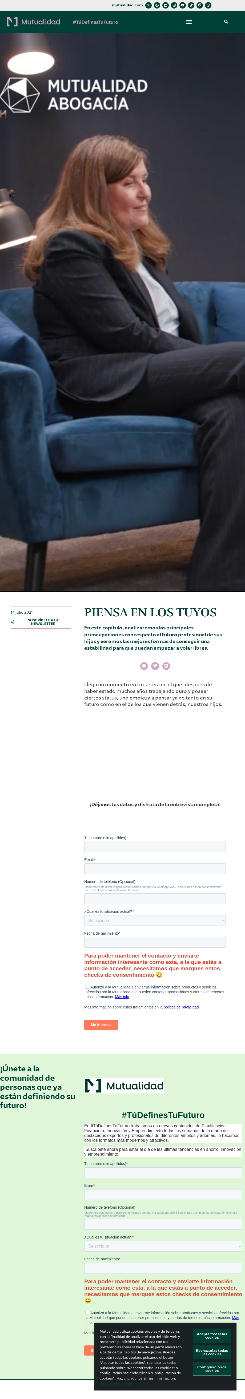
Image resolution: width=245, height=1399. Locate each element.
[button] (188, 21)
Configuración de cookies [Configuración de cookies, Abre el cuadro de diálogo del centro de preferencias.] (212, 1369)
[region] (165, 1356)
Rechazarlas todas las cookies (212, 1352)
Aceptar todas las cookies (212, 1336)
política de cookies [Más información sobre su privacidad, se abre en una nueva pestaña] (117, 1383)
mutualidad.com (127, 5)
